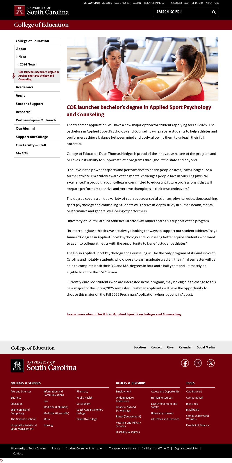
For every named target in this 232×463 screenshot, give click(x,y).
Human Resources (162, 398)
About (21, 49)
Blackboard (192, 410)
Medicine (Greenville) (56, 413)
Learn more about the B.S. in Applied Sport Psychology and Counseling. (124, 314)
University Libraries (162, 413)
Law (46, 401)
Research (23, 112)
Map (186, 3)
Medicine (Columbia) (56, 407)
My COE (22, 153)
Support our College (32, 137)
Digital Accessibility (186, 448)
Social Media (206, 347)
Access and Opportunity (165, 392)
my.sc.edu (192, 404)
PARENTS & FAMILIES (154, 3)
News (22, 56)
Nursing (48, 425)
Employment (123, 392)
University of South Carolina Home (41, 11)
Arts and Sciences (21, 392)
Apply (209, 3)
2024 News (28, 64)
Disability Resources (128, 432)
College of (41, 24)
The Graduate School (23, 419)
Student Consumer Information (84, 448)
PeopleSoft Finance (197, 425)
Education (17, 404)
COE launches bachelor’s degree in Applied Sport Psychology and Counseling (38, 76)
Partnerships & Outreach (36, 120)
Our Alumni (25, 129)
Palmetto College (87, 419)
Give (216, 3)
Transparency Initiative (122, 448)
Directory (197, 3)
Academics (24, 87)
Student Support (29, 104)
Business (16, 398)
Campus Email (194, 398)
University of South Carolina (29, 448)
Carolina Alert (194, 392)
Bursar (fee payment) (128, 416)
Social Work (83, 404)
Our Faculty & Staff (31, 145)
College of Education (32, 41)
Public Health (85, 398)
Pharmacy (82, 392)
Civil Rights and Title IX (155, 448)
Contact (156, 347)
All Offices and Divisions (165, 419)
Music (47, 419)
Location (140, 347)
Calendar (176, 3)
